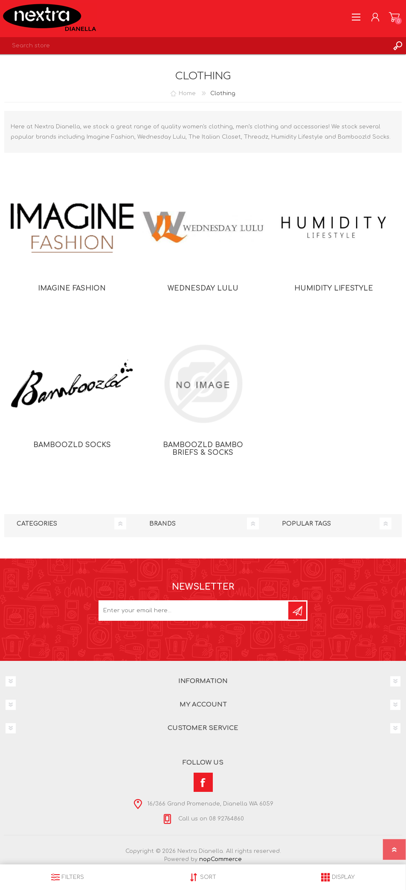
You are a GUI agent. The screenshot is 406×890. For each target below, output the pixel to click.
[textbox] (194, 45)
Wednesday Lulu (203, 288)
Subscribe (297, 611)
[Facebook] (203, 782)
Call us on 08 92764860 (210, 819)
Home (187, 93)
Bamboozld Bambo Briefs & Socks (203, 449)
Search (397, 45)
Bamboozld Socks (72, 445)
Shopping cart (394, 17)
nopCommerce (220, 859)
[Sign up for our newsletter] (194, 611)
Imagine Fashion (72, 288)
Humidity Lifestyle (333, 288)
